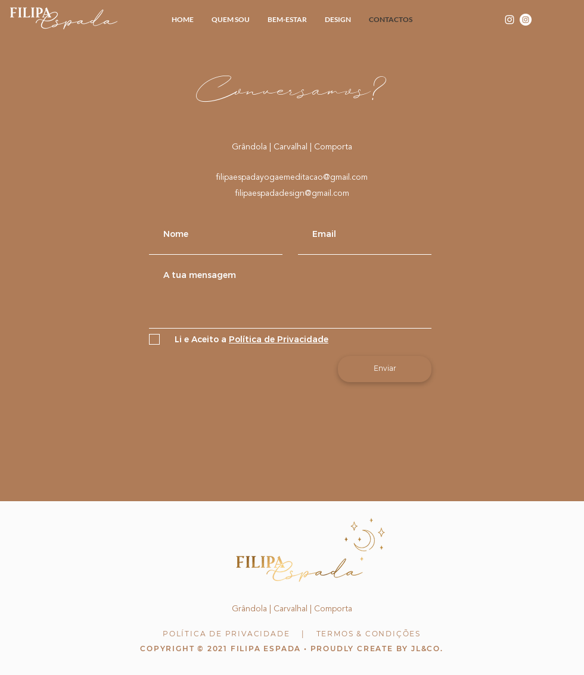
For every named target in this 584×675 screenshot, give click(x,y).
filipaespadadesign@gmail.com (292, 193)
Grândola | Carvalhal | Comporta (292, 147)
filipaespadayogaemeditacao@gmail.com (292, 177)
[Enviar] (384, 369)
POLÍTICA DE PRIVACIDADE (226, 633)
